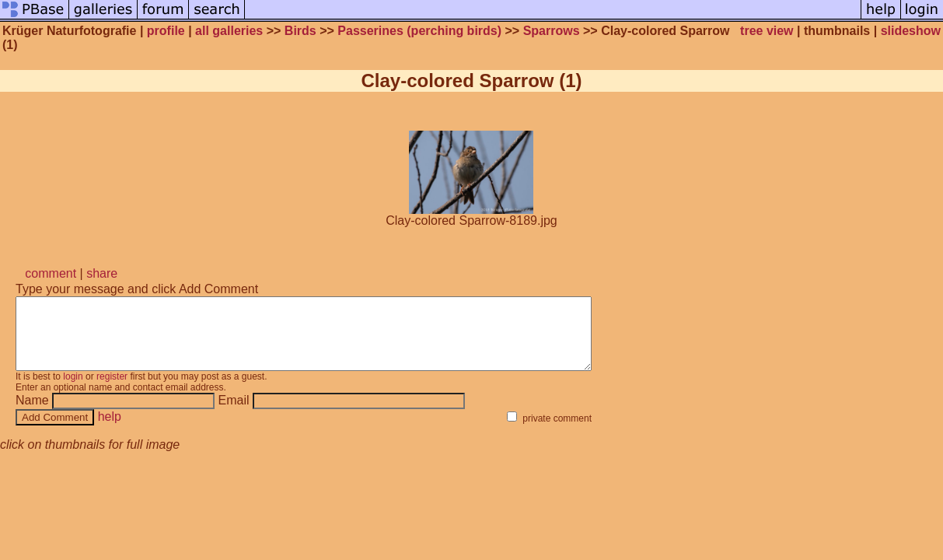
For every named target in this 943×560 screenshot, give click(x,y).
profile (166, 30)
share (101, 273)
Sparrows (551, 30)
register (111, 390)
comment (50, 273)
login (72, 390)
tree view (766, 30)
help (109, 430)
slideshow (911, 30)
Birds (300, 30)
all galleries (229, 30)
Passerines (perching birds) (419, 30)
